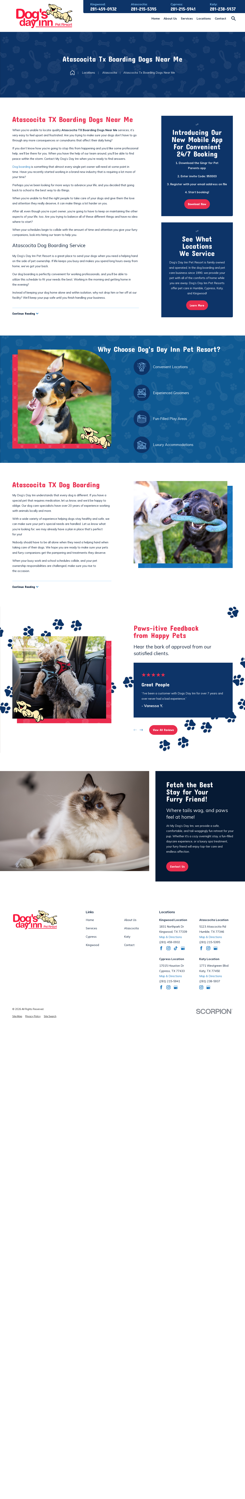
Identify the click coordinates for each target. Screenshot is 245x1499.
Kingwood (92, 945)
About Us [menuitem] (170, 18)
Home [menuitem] (155, 18)
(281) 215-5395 (209, 942)
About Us (130, 920)
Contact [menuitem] (220, 18)
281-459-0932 (103, 9)
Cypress (91, 936)
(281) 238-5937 (209, 981)
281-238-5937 (223, 9)
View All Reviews (163, 730)
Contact (129, 945)
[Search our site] (233, 18)
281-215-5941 (183, 9)
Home (90, 920)
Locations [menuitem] (204, 18)
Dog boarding (21, 167)
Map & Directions (170, 937)
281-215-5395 (143, 9)
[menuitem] (17, 1016)
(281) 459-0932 (169, 942)
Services (91, 928)
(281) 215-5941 (169, 981)
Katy (127, 936)
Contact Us (177, 866)
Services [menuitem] (187, 18)
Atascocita (131, 928)
